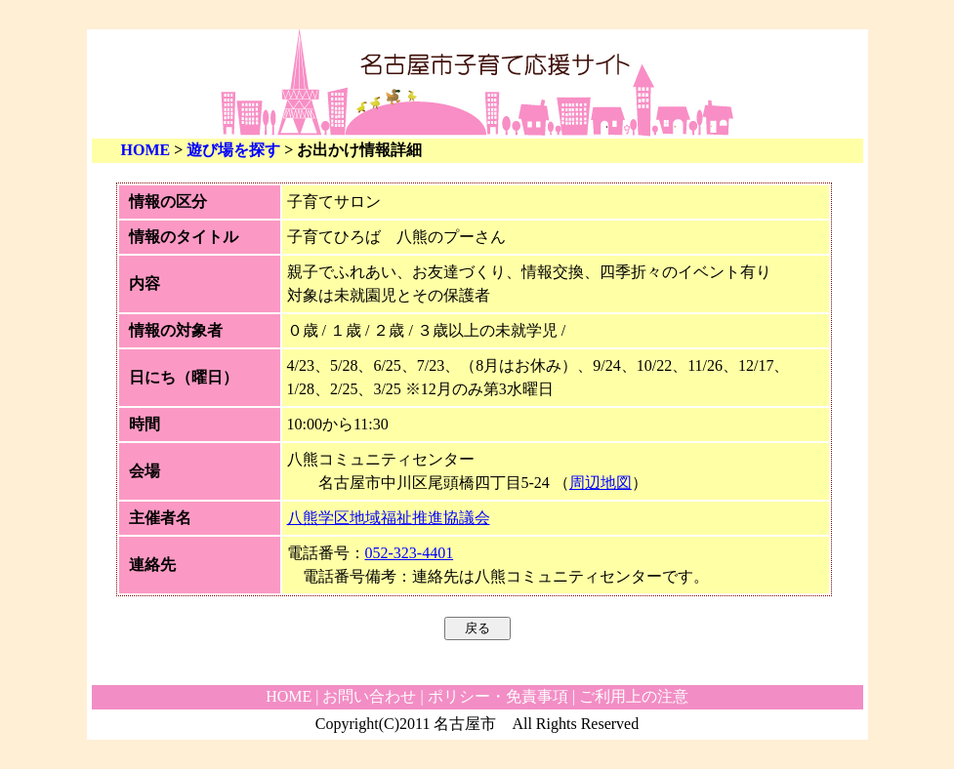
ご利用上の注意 (633, 696)
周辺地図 (600, 482)
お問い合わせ (369, 696)
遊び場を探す (233, 150)
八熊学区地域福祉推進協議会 (388, 517)
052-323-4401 (409, 553)
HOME (146, 150)
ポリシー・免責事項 (498, 696)
